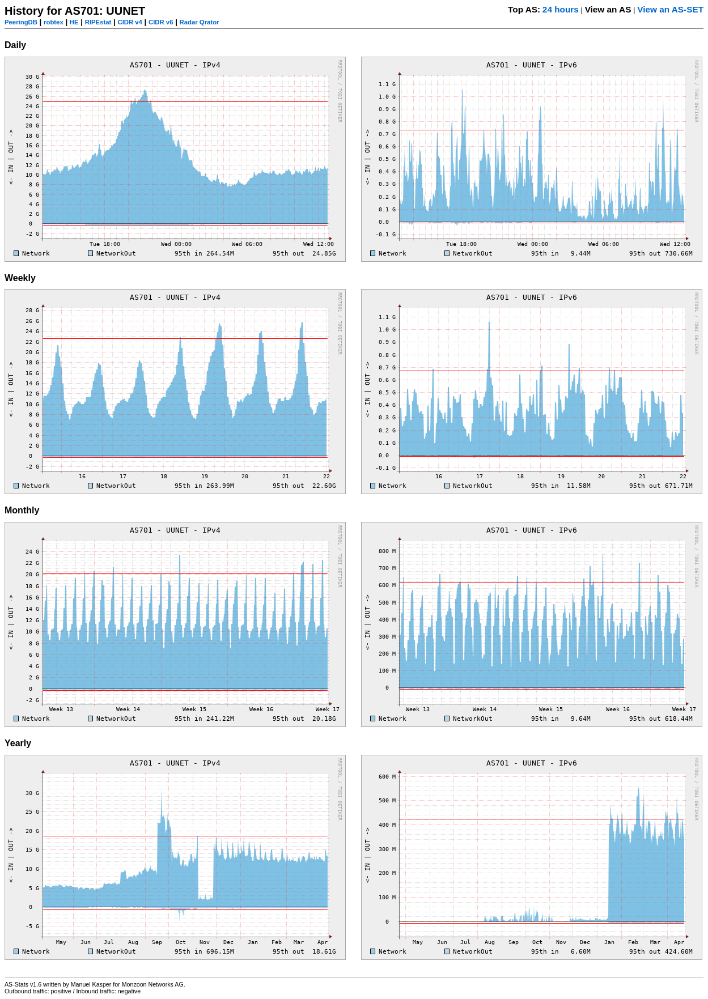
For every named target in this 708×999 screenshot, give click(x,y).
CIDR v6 (161, 22)
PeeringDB (21, 22)
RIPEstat (98, 22)
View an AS (608, 9)
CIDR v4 (129, 22)
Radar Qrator (199, 22)
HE (74, 22)
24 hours (560, 9)
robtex (53, 22)
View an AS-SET (670, 9)
